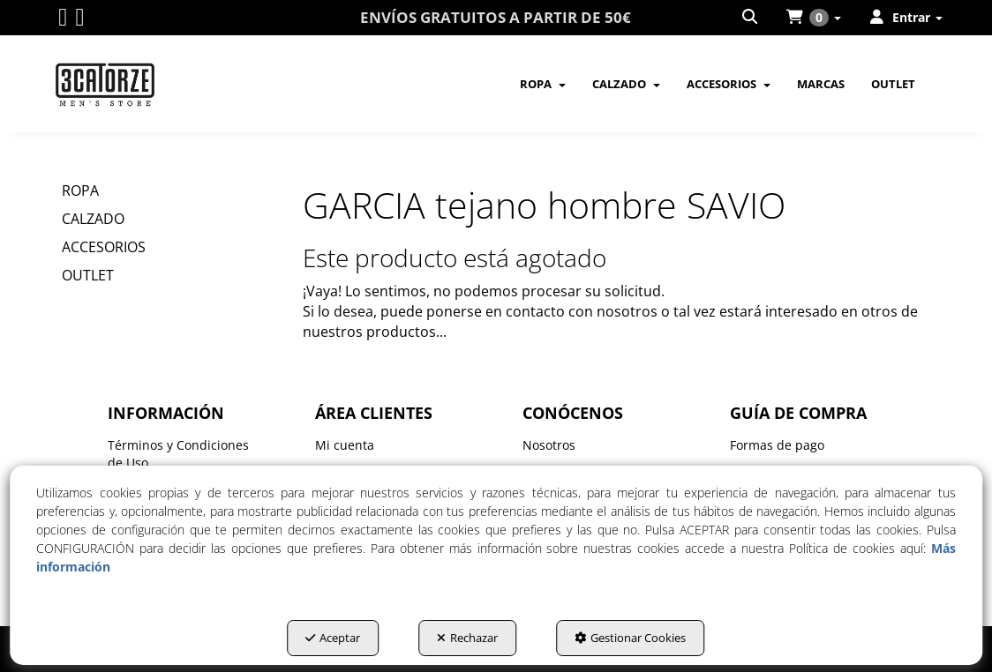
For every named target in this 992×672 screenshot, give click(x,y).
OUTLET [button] (88, 275)
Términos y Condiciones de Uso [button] (178, 454)
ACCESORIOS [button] (104, 247)
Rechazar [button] (467, 638)
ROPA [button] (80, 190)
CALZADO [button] (93, 218)
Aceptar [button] (332, 638)
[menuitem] (751, 17)
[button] (62, 20)
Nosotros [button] (548, 445)
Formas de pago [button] (777, 445)
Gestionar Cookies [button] (630, 638)
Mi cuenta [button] (344, 445)
